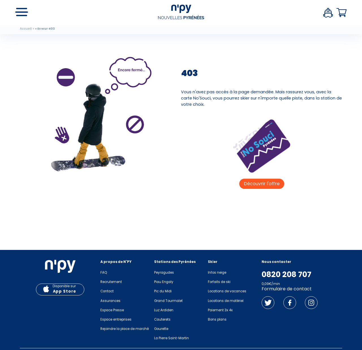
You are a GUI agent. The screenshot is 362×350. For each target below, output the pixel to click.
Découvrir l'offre (262, 183)
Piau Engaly (163, 282)
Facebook (289, 302)
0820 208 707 (286, 274)
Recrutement (111, 282)
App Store (64, 291)
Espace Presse (112, 310)
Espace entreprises (116, 319)
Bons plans (217, 319)
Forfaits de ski (219, 282)
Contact (107, 291)
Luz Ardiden (163, 310)
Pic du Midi (163, 291)
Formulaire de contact (287, 289)
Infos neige (217, 272)
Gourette (161, 329)
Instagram (311, 302)
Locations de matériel (226, 301)
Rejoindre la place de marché (124, 329)
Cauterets (162, 319)
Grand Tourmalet (168, 301)
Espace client (328, 13)
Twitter (268, 302)
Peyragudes (164, 272)
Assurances (110, 301)
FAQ (103, 272)
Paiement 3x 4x (220, 310)
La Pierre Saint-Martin (171, 338)
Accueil (26, 29)
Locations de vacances (227, 291)
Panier (342, 12)
